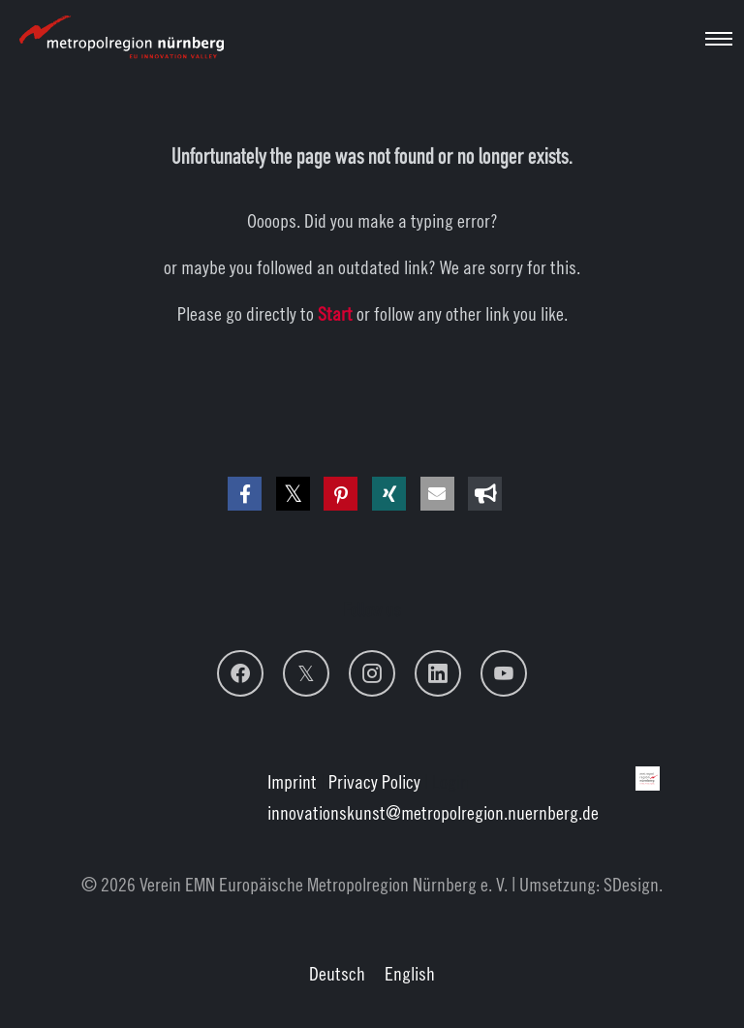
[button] (245, 494)
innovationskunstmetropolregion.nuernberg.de (433, 812)
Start (335, 313)
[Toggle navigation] (718, 38)
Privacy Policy (374, 781)
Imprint (292, 781)
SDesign (631, 884)
